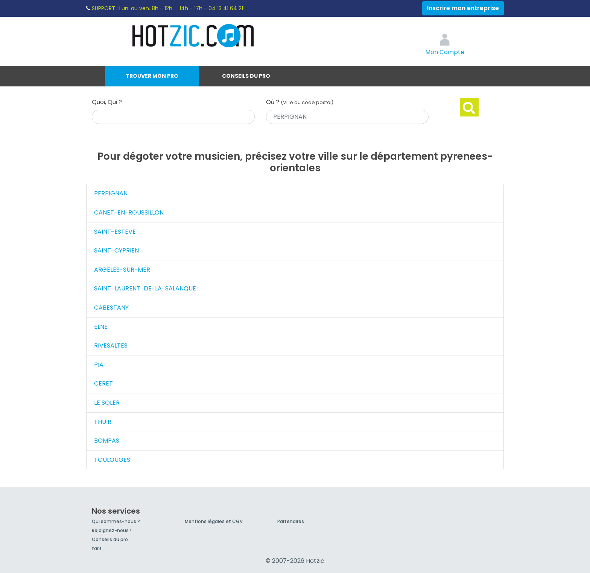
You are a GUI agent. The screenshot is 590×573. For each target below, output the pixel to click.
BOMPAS (106, 440)
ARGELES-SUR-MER (122, 269)
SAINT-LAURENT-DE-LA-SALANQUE (145, 288)
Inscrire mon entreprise (463, 8)
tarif (97, 548)
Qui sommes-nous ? (116, 521)
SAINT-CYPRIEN (116, 250)
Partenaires (290, 521)
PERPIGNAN (111, 193)
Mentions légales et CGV (214, 521)
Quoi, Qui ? (107, 102)
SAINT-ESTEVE (115, 231)
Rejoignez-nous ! (111, 530)
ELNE (101, 326)
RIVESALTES (111, 345)
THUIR (102, 421)
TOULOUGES (112, 459)
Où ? (299, 102)
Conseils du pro (246, 76)
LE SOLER (107, 402)
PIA (98, 364)
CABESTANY (111, 307)
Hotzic (193, 36)
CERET (103, 383)
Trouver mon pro (152, 76)
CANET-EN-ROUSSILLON (129, 212)
